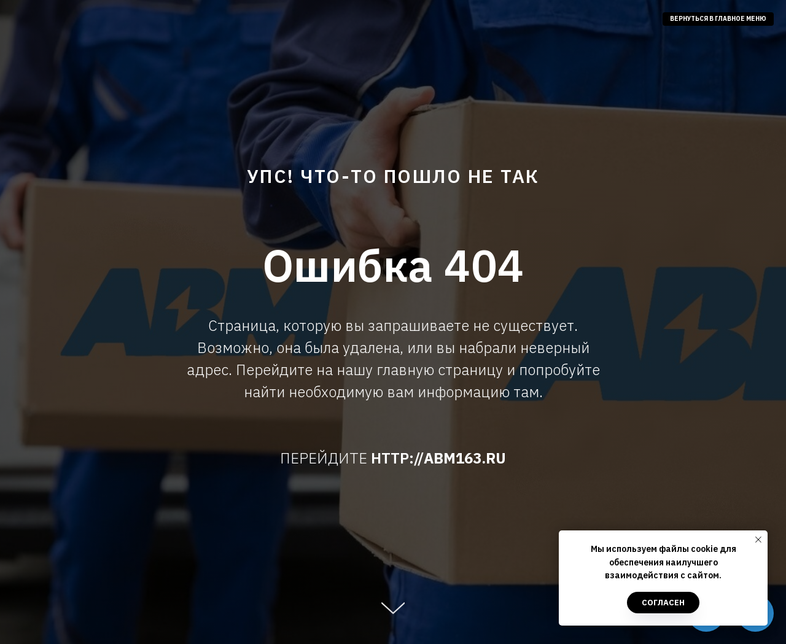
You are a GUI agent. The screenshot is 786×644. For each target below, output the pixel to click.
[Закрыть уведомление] (758, 539)
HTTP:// (397, 458)
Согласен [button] (663, 602)
